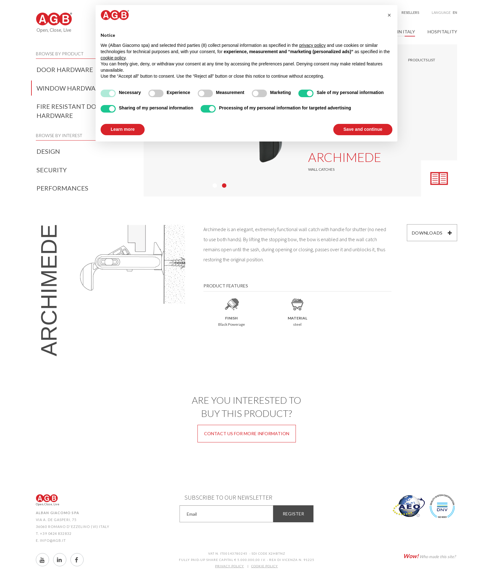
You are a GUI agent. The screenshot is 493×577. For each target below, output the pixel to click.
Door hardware (64, 69)
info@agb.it (53, 540)
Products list (421, 60)
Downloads (432, 233)
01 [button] (215, 185)
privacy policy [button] (312, 45)
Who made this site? (429, 555)
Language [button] (444, 12)
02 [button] (224, 185)
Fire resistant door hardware (70, 111)
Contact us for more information (246, 433)
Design (48, 151)
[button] (389, 15)
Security (51, 170)
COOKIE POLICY (264, 566)
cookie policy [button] (113, 57)
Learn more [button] (123, 129)
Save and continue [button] (362, 129)
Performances (62, 188)
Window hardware (69, 88)
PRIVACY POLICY (229, 566)
